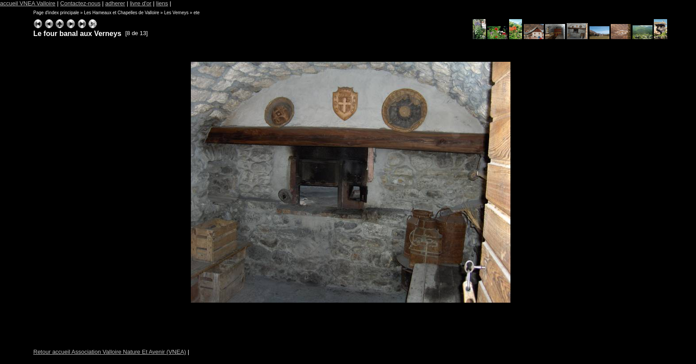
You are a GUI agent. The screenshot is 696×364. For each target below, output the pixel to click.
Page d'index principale (56, 12)
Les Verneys (176, 12)
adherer (115, 3)
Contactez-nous (80, 3)
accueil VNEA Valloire (27, 3)
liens (162, 3)
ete (197, 12)
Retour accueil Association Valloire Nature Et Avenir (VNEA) (109, 351)
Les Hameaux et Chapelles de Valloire (121, 12)
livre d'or (140, 3)
